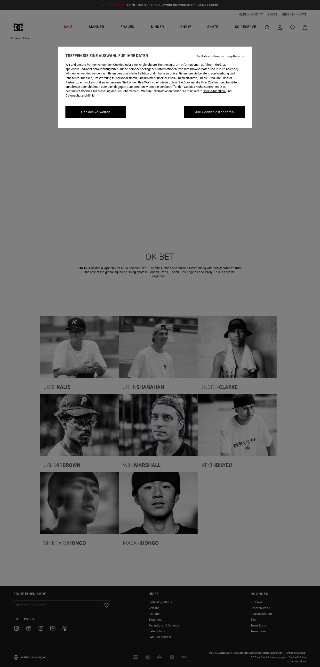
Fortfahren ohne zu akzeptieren (219, 56)
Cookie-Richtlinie (214, 91)
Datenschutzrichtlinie (80, 95)
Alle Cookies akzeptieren (214, 112)
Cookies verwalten (95, 112)
